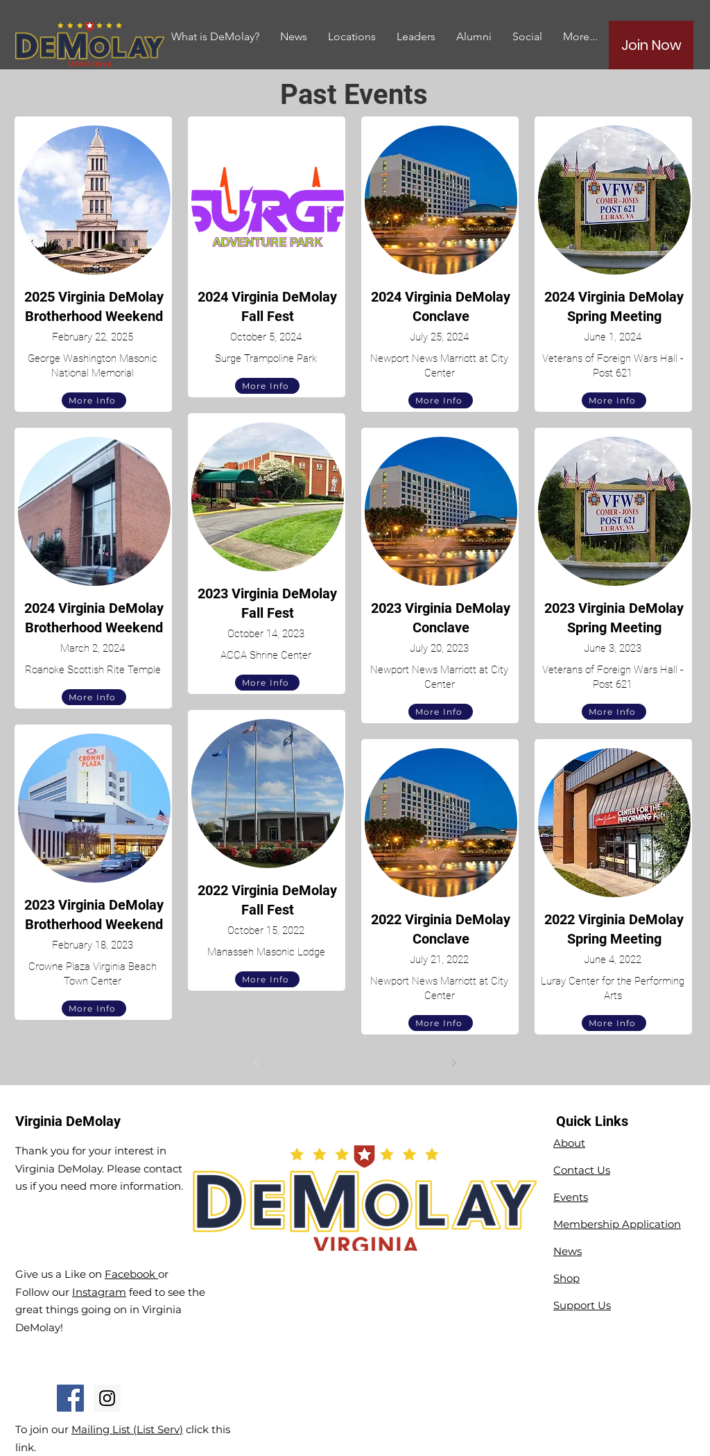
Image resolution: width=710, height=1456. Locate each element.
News (567, 1251)
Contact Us (581, 1170)
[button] (474, 36)
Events (570, 1197)
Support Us (582, 1305)
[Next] (453, 1063)
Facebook (131, 1274)
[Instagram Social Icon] (107, 1398)
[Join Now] (651, 45)
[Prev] (256, 1063)
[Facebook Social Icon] (70, 1398)
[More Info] (94, 400)
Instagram (99, 1292)
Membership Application (617, 1224)
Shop (566, 1278)
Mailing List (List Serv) (127, 1429)
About (569, 1143)
